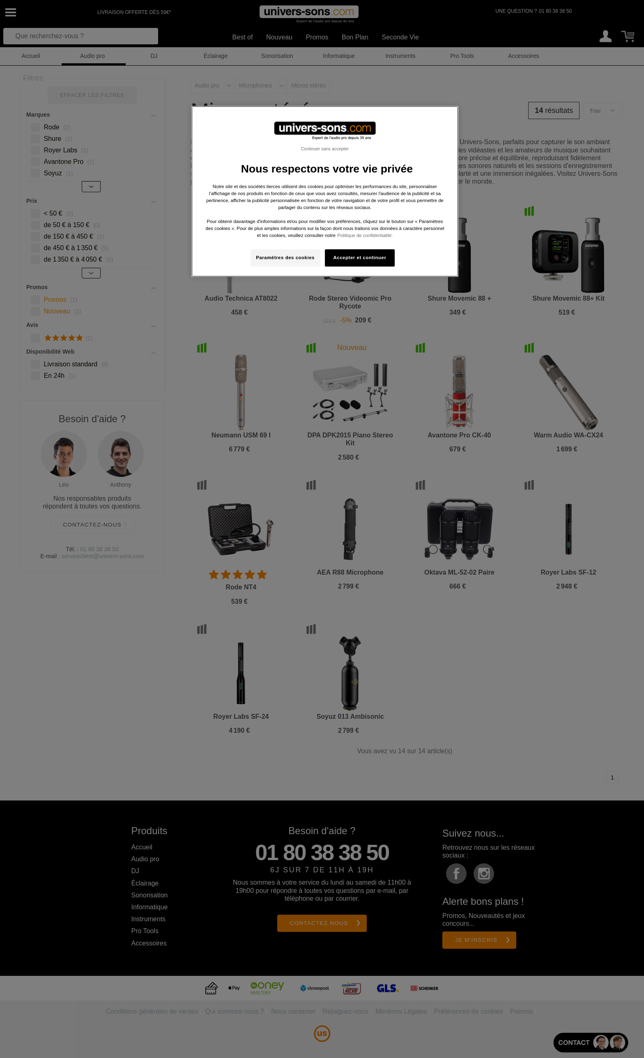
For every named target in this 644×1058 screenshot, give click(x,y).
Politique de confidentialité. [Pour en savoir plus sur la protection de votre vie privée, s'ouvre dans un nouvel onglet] (365, 235)
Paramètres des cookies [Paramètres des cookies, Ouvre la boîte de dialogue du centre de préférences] (285, 257)
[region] (324, 191)
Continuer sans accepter (325, 148)
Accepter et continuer (360, 257)
